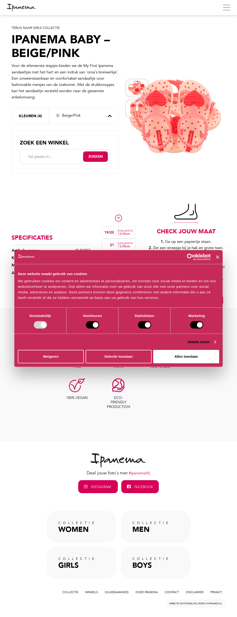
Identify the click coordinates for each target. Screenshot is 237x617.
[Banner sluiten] (217, 257)
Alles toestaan (186, 356)
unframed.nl (213, 603)
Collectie (70, 592)
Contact (172, 592)
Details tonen (199, 342)
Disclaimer (194, 592)
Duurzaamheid (117, 592)
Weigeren (51, 356)
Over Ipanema (147, 592)
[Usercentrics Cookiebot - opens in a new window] (190, 257)
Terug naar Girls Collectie (36, 28)
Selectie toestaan (118, 356)
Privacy (216, 592)
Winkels (91, 592)
